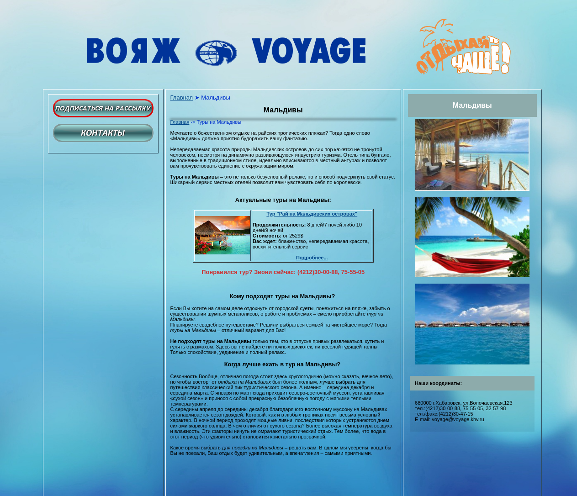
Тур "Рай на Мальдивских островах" (311, 213)
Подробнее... (312, 257)
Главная (181, 97)
